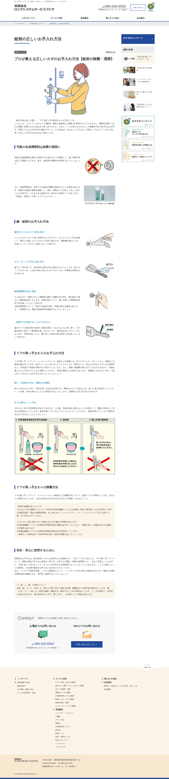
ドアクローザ (60, 747)
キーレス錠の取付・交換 (26, 693)
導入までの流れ (112, 18)
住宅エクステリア (62, 740)
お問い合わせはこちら (87, 644)
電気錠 (57, 723)
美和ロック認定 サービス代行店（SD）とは (120, 686)
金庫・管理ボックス (62, 737)
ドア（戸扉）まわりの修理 (65, 682)
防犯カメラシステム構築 (64, 699)
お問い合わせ (138, 7)
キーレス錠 (59, 720)
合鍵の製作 (21, 686)
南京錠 (57, 730)
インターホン (60, 743)
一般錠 (57, 716)
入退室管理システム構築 (64, 696)
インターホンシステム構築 (65, 706)
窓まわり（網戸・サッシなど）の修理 (69, 686)
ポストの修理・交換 (62, 689)
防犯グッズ (59, 733)
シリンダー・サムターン (64, 713)
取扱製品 (84, 18)
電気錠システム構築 (62, 692)
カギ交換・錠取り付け (25, 689)
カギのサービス (28, 18)
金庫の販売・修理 (62, 703)
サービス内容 (56, 18)
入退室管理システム (62, 727)
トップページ (19, 23)
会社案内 (140, 18)
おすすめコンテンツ (37, 23)
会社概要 (107, 689)
